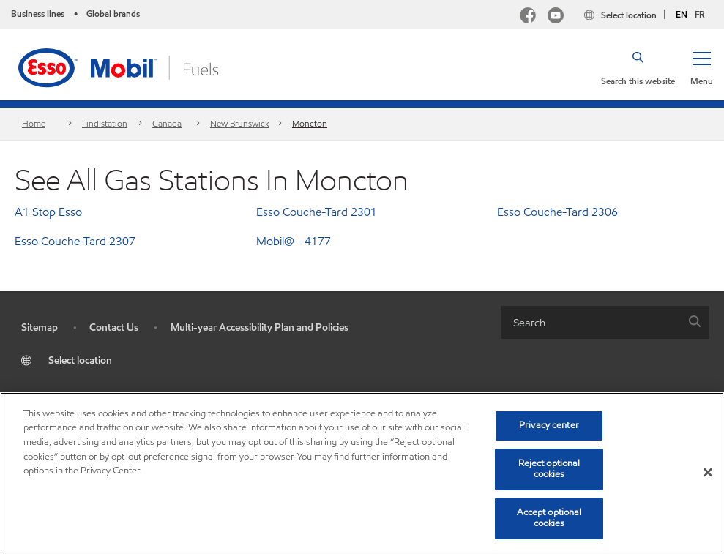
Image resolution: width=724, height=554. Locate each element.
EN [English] (681, 14)
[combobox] (605, 322)
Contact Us (113, 327)
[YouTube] (555, 17)
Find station (104, 123)
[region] (362, 473)
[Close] (708, 473)
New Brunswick (239, 123)
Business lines (37, 13)
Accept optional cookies (549, 518)
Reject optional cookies (549, 469)
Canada (167, 123)
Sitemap (39, 327)
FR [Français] (700, 14)
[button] (701, 67)
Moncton (309, 123)
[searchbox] (590, 322)
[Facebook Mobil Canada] (528, 17)
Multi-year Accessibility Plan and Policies (259, 327)
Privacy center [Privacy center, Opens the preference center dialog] (549, 425)
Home (33, 123)
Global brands (113, 13)
